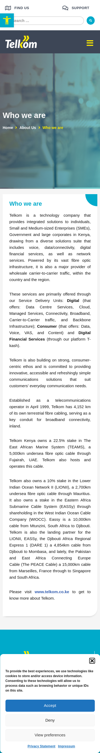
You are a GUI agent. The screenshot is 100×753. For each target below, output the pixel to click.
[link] (7, 20)
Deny (50, 720)
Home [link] (8, 128)
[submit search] (91, 20)
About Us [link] (27, 128)
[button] (92, 660)
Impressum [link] (66, 746)
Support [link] (80, 8)
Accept (50, 705)
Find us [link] (21, 8)
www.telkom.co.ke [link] (52, 591)
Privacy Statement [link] (41, 746)
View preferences (50, 735)
